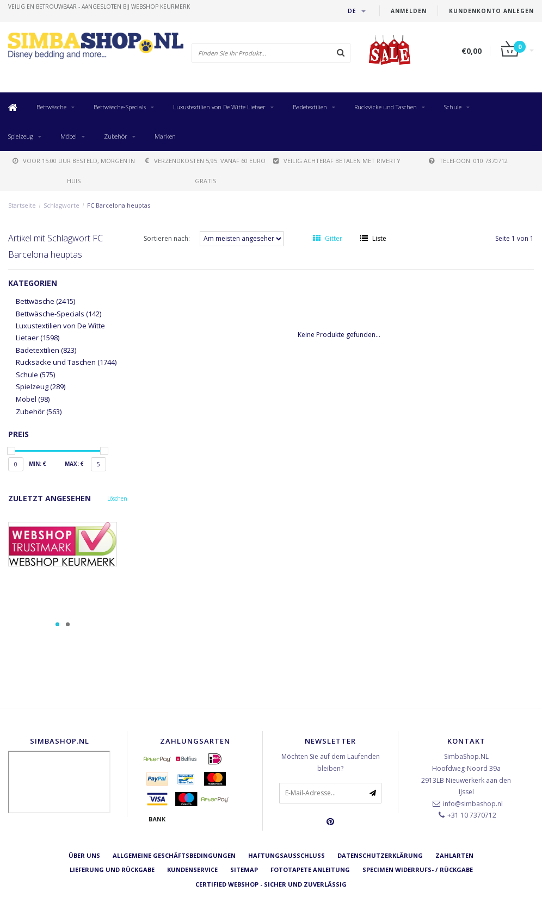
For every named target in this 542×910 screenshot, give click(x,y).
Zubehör (115, 136)
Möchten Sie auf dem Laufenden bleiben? (330, 762)
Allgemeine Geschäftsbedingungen (174, 855)
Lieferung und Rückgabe (112, 869)
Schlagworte (61, 205)
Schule (452, 107)
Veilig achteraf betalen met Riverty (337, 161)
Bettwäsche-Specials (120, 107)
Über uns (84, 855)
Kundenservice (192, 869)
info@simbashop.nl (473, 803)
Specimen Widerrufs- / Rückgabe (417, 869)
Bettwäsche (51, 107)
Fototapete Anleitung (310, 869)
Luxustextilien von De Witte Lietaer (219, 107)
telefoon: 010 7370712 (468, 161)
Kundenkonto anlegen (491, 11)
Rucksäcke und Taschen (385, 107)
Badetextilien (310, 107)
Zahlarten (454, 855)
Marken (165, 136)
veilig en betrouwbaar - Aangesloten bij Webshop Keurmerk (99, 6)
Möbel (68, 136)
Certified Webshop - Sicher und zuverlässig (271, 884)
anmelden (409, 11)
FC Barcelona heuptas (118, 205)
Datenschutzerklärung (380, 855)
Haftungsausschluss (286, 855)
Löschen (117, 498)
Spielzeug (20, 136)
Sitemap (244, 869)
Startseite (22, 205)
